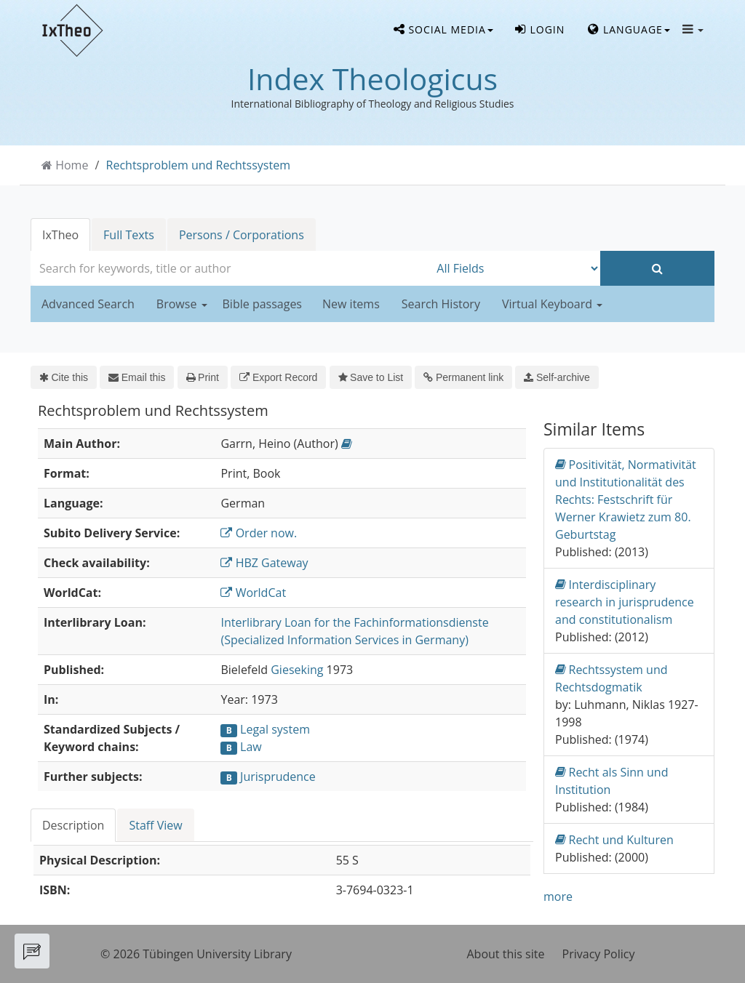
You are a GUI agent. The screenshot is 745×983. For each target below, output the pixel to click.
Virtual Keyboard (552, 304)
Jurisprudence (278, 777)
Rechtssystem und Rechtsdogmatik (611, 678)
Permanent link (463, 377)
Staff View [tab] (155, 825)
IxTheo (60, 235)
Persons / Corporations (241, 235)
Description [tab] (73, 825)
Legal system (275, 729)
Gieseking (297, 670)
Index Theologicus (372, 78)
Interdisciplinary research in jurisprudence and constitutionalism (624, 601)
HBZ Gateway (264, 563)
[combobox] (230, 268)
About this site (506, 954)
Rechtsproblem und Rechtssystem (198, 165)
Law (251, 747)
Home (71, 165)
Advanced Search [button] (88, 304)
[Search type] (514, 268)
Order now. (258, 533)
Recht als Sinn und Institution (611, 780)
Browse (181, 304)
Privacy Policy (598, 954)
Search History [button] (441, 304)
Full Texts (128, 235)
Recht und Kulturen (614, 839)
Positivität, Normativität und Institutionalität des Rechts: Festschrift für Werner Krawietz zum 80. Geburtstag (625, 499)
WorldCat (253, 593)
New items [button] (351, 304)
